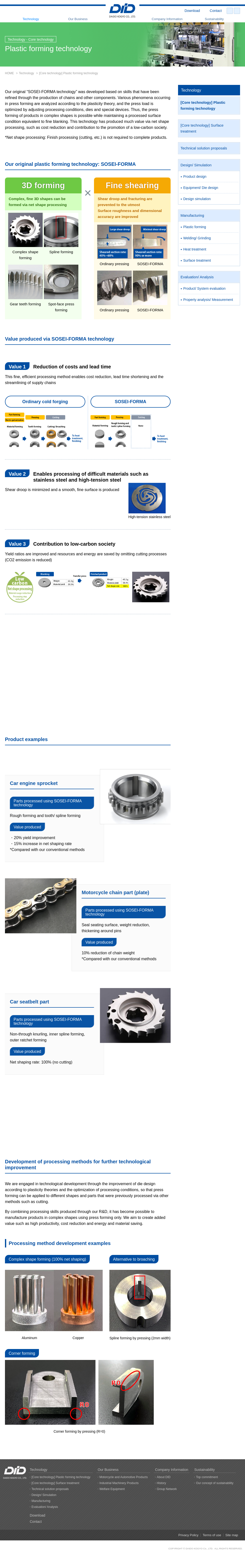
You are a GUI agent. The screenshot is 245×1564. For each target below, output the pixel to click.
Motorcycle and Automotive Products (123, 1477)
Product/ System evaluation (204, 288)
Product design (194, 176)
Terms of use (212, 1535)
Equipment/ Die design (200, 188)
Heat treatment (194, 249)
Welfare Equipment (112, 1489)
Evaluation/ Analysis (197, 277)
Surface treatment (197, 260)
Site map (231, 1535)
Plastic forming (194, 227)
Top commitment (207, 1477)
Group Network (167, 1489)
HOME (9, 73)
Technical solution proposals (204, 148)
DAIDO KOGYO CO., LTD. (122, 11)
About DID (163, 1477)
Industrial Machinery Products (119, 1483)
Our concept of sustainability (214, 1483)
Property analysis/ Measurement (208, 300)
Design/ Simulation (196, 165)
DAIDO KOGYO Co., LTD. (199, 1548)
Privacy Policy (188, 1535)
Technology (31, 19)
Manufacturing (192, 215)
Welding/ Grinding (197, 238)
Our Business (78, 19)
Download (192, 11)
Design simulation (197, 199)
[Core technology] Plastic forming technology (203, 105)
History (161, 1483)
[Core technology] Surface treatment (202, 128)
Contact (216, 11)
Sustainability (214, 19)
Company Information (167, 19)
